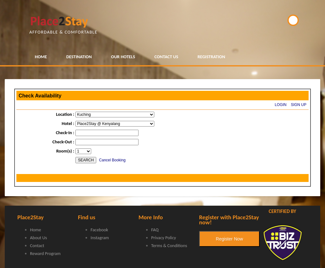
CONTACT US (166, 56)
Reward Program (45, 253)
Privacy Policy (163, 237)
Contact (37, 245)
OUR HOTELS (123, 56)
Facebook (99, 230)
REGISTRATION (211, 56)
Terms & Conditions (169, 245)
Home (35, 230)
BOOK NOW (293, 20)
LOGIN (281, 105)
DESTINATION (79, 56)
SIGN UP (298, 105)
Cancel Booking (112, 160)
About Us (38, 237)
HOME (41, 56)
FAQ (155, 230)
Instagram (100, 237)
